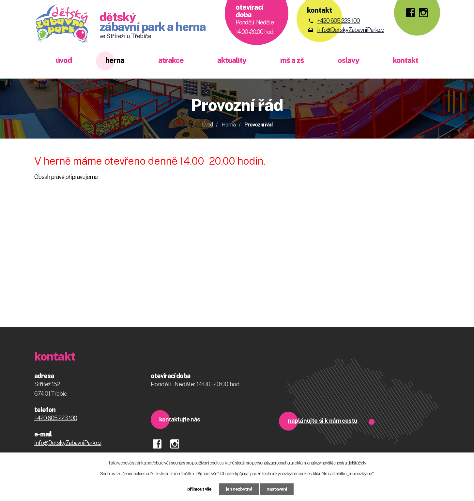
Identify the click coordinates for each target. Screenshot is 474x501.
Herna (114, 60)
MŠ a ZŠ (292, 60)
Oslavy (348, 60)
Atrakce (171, 60)
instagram (177, 441)
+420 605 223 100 (338, 20)
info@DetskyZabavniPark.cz (350, 29)
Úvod (64, 60)
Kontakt (405, 60)
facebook (159, 441)
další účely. (356, 462)
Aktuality (231, 60)
